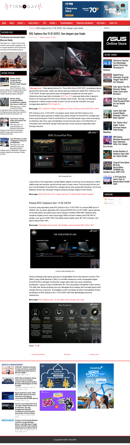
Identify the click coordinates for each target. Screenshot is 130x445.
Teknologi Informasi (84, 23)
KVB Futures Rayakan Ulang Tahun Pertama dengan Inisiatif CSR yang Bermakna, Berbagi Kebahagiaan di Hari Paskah (26, 381)
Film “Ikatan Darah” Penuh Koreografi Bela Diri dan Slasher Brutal (121, 102)
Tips (44, 23)
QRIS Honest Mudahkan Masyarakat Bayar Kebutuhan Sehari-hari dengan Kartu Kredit (116, 141)
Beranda (67, 354)
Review (54, 22)
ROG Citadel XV (54, 104)
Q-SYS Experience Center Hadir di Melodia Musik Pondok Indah (121, 180)
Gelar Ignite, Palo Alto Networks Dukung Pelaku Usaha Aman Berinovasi (121, 90)
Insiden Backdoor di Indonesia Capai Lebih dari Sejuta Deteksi (121, 153)
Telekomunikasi (66, 23)
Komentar (109, 203)
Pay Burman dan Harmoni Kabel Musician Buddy (12, 39)
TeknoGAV (72, 440)
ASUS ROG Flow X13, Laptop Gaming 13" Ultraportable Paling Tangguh (65, 194)
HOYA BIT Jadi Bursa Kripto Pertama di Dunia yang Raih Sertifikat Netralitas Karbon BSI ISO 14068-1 (25, 370)
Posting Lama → (95, 354)
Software (102, 22)
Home (4, 23)
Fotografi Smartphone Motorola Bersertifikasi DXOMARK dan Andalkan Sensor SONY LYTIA (116, 167)
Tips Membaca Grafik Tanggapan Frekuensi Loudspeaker (18, 140)
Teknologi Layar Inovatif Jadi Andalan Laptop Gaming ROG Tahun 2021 (66, 225)
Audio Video (34, 22)
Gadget (21, 22)
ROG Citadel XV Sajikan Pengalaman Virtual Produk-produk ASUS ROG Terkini (68, 109)
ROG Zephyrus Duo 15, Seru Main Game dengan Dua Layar (61, 300)
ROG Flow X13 (66, 96)
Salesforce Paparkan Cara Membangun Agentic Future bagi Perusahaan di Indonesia (115, 65)
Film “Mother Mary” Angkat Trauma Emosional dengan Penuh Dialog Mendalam (115, 127)
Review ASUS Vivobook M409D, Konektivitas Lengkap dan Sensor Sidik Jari (18, 101)
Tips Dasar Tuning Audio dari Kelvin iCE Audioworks (18, 120)
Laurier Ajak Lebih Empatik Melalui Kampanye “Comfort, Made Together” (120, 114)
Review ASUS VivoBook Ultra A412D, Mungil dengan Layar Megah (18, 81)
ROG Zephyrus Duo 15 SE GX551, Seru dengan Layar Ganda (57, 33)
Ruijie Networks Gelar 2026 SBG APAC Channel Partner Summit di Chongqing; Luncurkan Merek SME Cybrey (26, 395)
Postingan (109, 199)
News (12, 23)
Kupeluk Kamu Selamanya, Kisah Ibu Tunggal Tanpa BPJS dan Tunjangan (121, 78)
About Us (113, 23)
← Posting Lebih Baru (37, 354)
